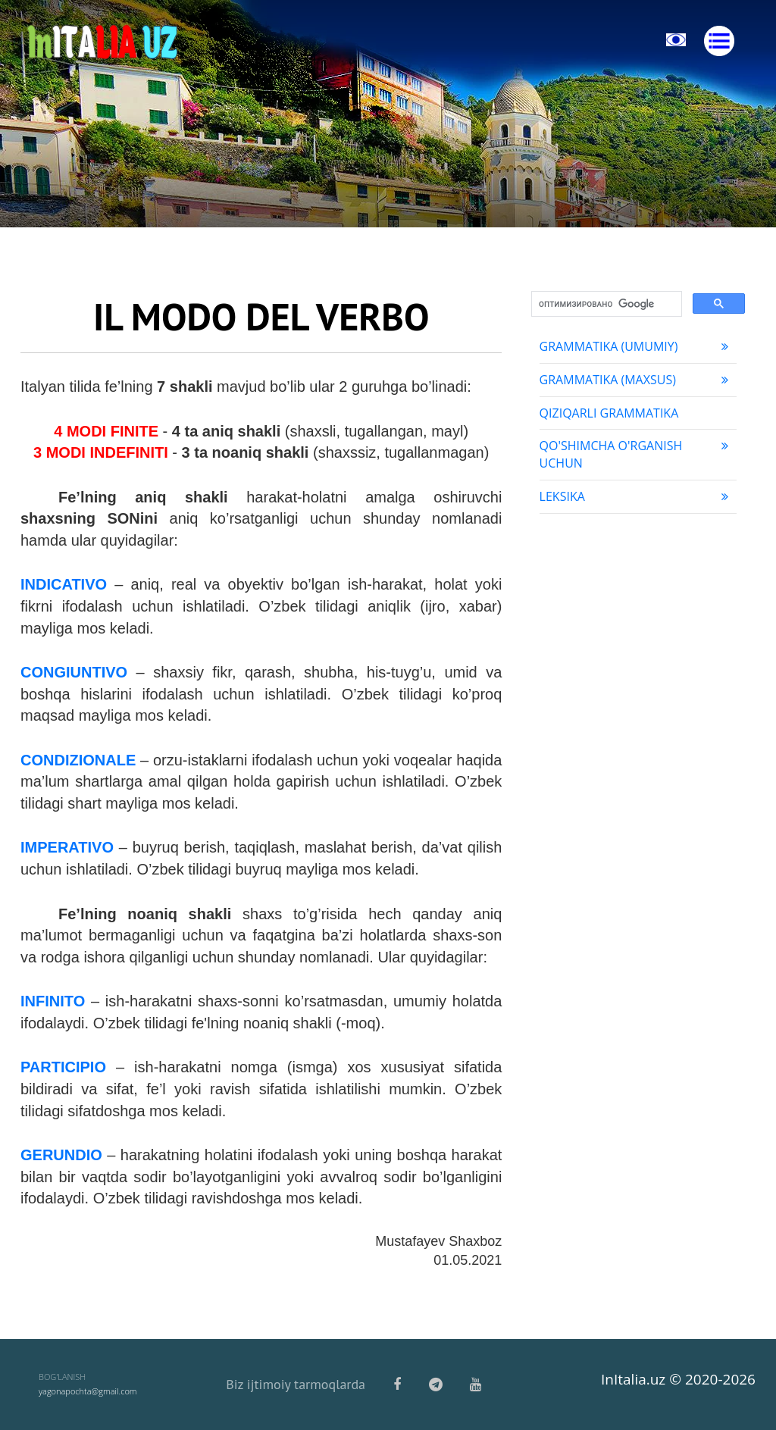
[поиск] (605, 304)
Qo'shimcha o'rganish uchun (636, 454)
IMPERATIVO (67, 847)
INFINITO (52, 1001)
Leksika (636, 496)
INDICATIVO (63, 584)
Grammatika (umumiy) (636, 346)
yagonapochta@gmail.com (88, 1391)
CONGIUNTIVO (73, 672)
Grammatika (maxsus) (636, 379)
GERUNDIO (61, 1155)
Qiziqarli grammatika (609, 413)
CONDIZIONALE (78, 760)
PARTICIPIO (63, 1067)
